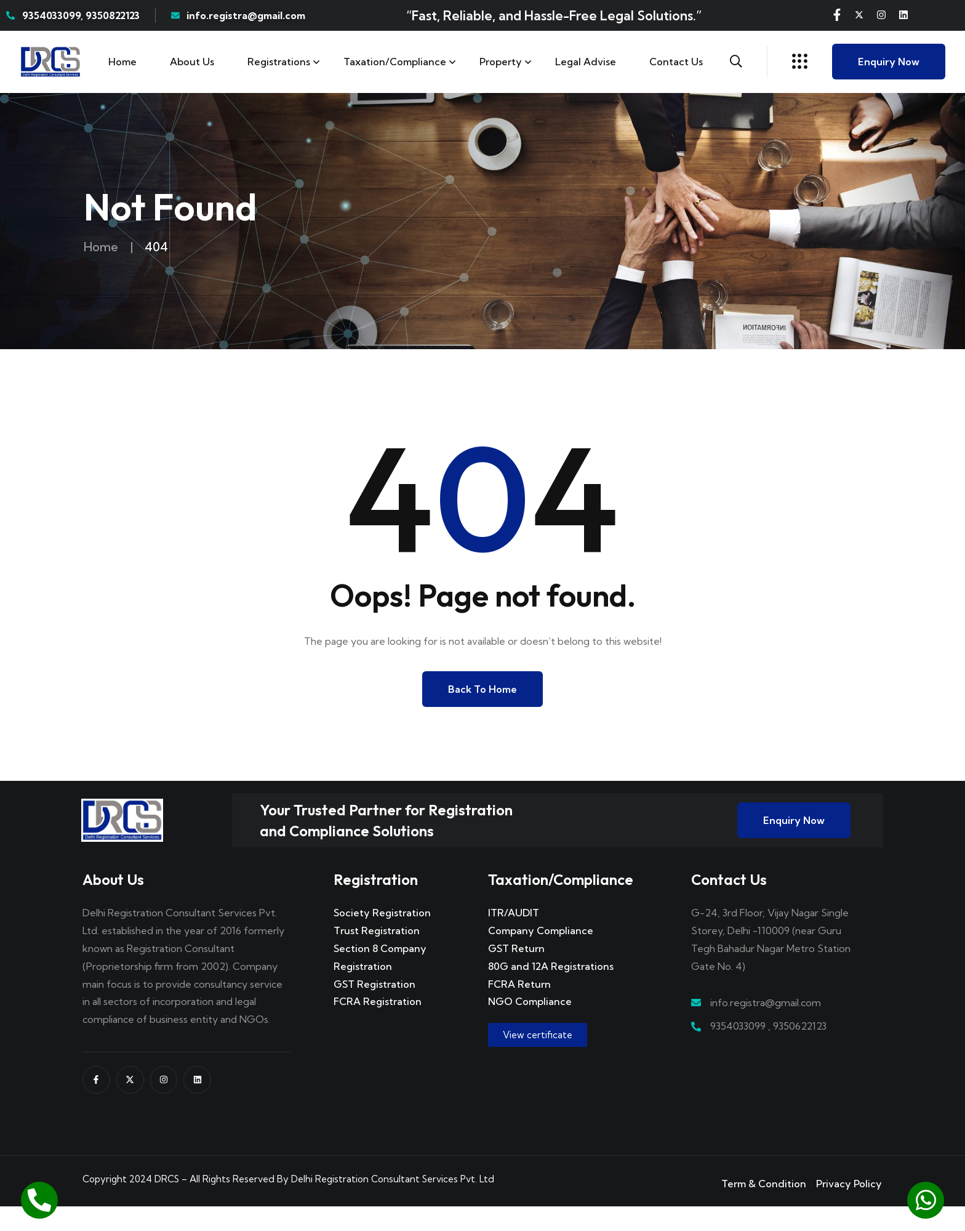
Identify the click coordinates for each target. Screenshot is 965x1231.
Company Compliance (540, 956)
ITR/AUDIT (513, 938)
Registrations (278, 61)
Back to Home (482, 689)
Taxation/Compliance (394, 61)
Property (500, 61)
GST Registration (374, 1009)
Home (122, 61)
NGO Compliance (530, 1026)
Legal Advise (585, 61)
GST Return (516, 973)
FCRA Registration (378, 1026)
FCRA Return (519, 1009)
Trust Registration (377, 956)
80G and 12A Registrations (551, 991)
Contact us (676, 61)
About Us (192, 61)
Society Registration (382, 938)
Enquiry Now (888, 61)
